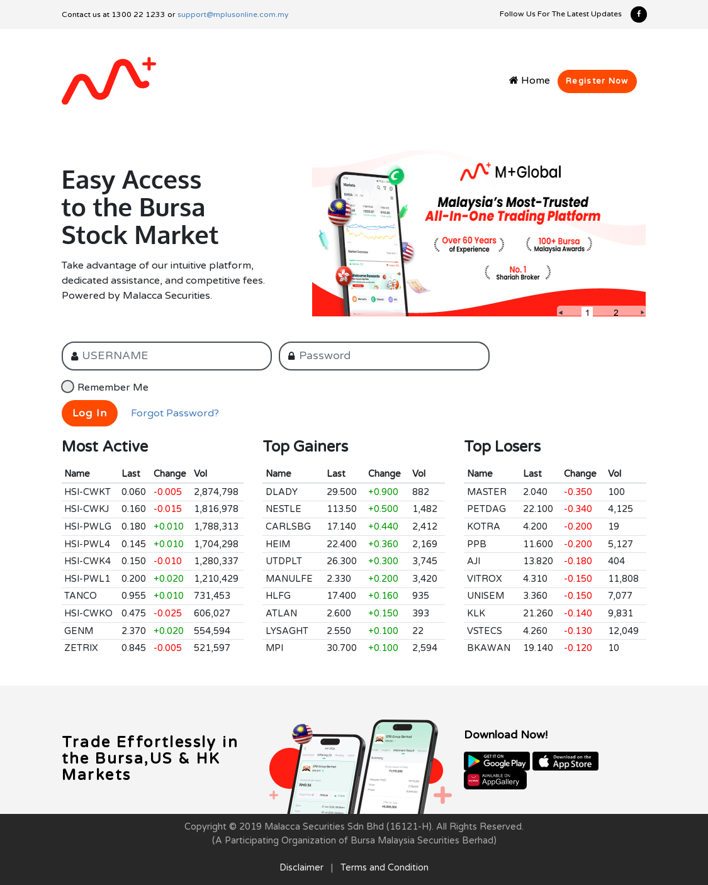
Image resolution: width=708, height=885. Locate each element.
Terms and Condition (384, 867)
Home (529, 80)
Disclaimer (301, 867)
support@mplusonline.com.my (232, 14)
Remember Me (113, 387)
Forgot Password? (175, 413)
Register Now (597, 81)
